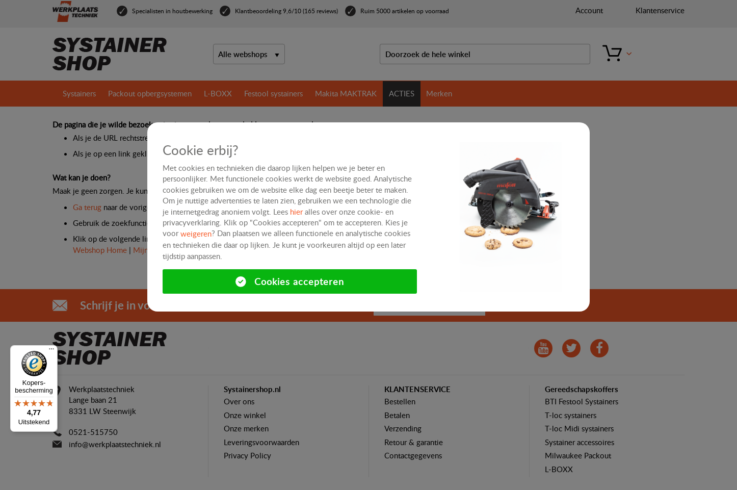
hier (296, 212)
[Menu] (51, 351)
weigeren (196, 233)
